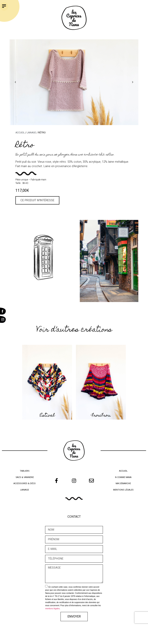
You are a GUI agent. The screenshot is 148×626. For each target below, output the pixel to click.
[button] (37, 200)
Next (133, 82)
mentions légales (52, 608)
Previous (15, 82)
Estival (47, 415)
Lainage (31, 132)
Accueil (20, 132)
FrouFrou (101, 415)
